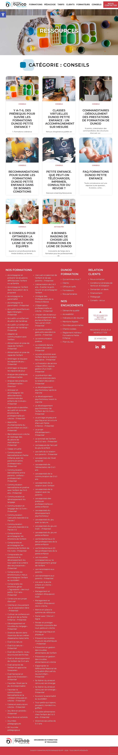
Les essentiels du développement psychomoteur (42, 513)
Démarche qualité (71, 310)
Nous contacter (111, 4)
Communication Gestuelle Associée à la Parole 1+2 (17, 527)
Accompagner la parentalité (15, 297)
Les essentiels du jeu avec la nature (44, 521)
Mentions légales (70, 322)
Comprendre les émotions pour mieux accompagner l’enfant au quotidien (17, 576)
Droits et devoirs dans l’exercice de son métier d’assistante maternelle (18, 635)
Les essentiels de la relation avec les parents (43, 492)
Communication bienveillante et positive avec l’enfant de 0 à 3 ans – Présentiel (18, 489)
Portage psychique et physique (45, 633)
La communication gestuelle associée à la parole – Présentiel (45, 332)
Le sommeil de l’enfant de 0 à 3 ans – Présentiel (46, 440)
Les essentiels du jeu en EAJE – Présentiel (46, 527)
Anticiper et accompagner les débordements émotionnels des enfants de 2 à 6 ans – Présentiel (17, 397)
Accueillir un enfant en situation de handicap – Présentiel (18, 327)
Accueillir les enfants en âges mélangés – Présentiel (18, 312)
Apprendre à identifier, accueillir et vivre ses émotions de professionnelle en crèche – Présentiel (17, 413)
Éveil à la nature (14, 642)
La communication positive (43, 340)
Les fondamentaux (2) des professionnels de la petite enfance (46, 551)
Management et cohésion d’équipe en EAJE (45, 594)
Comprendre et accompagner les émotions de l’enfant (16, 536)
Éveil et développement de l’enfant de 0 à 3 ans (18, 659)
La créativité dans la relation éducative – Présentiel (44, 348)
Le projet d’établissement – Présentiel (43, 432)
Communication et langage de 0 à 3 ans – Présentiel (17, 508)
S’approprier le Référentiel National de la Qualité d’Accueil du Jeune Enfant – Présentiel (46, 671)
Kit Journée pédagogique (13, 728)
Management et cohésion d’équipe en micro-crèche (45, 603)
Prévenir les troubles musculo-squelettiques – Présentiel (46, 641)
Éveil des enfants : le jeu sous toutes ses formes (18, 653)
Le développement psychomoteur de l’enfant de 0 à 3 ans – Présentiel (45, 410)
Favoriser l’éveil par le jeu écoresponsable (17, 684)
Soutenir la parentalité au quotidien (45, 697)
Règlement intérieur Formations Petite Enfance (72, 335)
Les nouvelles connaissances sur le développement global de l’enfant (45, 561)
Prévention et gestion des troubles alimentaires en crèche (45, 659)
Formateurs (83, 4)
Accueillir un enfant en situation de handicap (18, 319)
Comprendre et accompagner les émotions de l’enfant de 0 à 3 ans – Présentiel (18, 547)
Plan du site (68, 342)
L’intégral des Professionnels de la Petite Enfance (44, 299)
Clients (70, 4)
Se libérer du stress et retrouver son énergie (45, 681)
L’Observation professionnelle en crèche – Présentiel (44, 308)
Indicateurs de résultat (73, 318)
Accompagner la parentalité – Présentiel (18, 304)
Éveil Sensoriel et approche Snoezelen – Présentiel (17, 677)
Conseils (96, 4)
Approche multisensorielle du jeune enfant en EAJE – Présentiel (18, 426)
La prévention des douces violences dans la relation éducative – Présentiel (45, 379)
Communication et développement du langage (16, 499)
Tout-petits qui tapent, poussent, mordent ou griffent (45, 705)
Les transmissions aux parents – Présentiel (44, 577)
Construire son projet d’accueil (17, 600)
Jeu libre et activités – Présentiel (17, 712)
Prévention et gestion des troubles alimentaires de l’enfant (46, 650)
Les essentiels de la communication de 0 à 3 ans (46, 476)
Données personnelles (73, 325)
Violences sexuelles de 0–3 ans (45, 722)
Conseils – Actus (97, 300)
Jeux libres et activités (17, 717)
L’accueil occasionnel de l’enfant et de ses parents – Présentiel (46, 278)
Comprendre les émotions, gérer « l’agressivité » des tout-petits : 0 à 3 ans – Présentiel (18, 589)
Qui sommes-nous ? (72, 279)
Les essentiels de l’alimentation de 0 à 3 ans (45, 467)
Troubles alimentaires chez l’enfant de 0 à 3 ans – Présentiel (45, 714)
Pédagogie (50, 4)
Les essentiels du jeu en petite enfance (46, 533)
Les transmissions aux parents (44, 570)
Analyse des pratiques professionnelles (17, 375)
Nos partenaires (70, 294)
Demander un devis (99, 289)
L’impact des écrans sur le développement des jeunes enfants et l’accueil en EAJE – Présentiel (45, 320)
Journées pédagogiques (14, 722)
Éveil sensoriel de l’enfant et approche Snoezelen (16, 667)
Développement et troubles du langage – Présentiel (17, 626)
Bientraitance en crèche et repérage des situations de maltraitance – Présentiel (18, 439)
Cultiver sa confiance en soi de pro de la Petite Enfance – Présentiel (18, 617)
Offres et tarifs (69, 287)
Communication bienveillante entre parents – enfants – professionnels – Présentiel (16, 475)
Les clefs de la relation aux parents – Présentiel (46, 453)
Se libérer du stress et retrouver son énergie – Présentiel (46, 690)
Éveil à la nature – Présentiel (15, 646)
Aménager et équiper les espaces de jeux (17, 369)
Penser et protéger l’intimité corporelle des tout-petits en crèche (46, 625)
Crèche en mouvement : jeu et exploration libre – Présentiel (18, 608)
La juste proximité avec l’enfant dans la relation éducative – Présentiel (46, 357)
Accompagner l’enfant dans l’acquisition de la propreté (17, 290)
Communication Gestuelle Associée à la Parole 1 (17, 518)
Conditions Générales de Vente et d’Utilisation (101, 284)
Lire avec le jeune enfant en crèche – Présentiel (43, 585)
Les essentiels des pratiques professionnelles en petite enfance (44, 502)
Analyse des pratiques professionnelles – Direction (17, 383)
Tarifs (60, 4)
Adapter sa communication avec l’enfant (17, 337)
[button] (3, 14)
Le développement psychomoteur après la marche (45, 390)
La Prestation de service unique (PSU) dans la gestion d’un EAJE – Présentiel (46, 367)
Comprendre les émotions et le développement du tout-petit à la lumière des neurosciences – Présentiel (17, 561)
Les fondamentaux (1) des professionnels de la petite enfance (46, 542)
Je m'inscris (100, 339)
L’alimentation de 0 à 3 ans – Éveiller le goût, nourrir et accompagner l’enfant (46, 288)
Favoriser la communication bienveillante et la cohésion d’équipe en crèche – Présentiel (17, 695)
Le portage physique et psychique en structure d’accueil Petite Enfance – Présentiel (46, 422)
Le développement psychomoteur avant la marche (45, 399)
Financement (96, 293)
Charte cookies (69, 329)
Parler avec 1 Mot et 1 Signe (44, 617)
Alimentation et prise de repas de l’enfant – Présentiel (18, 346)
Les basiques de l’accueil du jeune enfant (46, 446)
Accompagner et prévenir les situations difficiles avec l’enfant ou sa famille (17, 279)
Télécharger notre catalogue (100, 315)
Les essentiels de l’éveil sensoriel (45, 459)
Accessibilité (68, 314)
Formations (35, 4)
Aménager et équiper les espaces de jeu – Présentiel (17, 361)
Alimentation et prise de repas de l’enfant (18, 353)
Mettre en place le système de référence (45, 611)
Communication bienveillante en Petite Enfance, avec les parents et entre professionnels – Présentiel (17, 459)
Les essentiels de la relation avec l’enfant (44, 484)
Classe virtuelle (14, 449)
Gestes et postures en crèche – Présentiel (17, 705)
